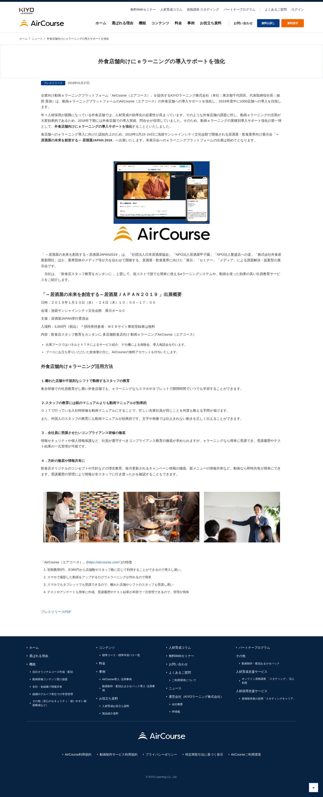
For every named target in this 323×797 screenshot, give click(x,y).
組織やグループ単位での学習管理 (52, 694)
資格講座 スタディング (203, 9)
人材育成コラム (171, 9)
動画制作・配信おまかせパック (261, 663)
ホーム (100, 23)
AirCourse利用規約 (78, 754)
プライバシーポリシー (161, 754)
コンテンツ (160, 23)
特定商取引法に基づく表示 (204, 754)
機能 (142, 23)
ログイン (297, 9)
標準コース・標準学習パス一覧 (121, 655)
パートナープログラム (239, 9)
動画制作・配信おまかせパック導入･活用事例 (128, 688)
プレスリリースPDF (56, 612)
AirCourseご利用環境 (246, 754)
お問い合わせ (243, 23)
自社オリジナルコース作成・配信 (52, 671)
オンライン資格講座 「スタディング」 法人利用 (268, 680)
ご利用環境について (184, 680)
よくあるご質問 (276, 9)
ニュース (175, 688)
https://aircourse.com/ (103, 562)
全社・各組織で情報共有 (47, 686)
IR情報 (176, 711)
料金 (178, 23)
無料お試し (268, 23)
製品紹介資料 (110, 713)
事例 (190, 23)
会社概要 (177, 704)
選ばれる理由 (122, 23)
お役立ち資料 (210, 23)
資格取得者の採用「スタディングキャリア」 (269, 698)
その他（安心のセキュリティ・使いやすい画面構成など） (59, 703)
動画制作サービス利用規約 (119, 754)
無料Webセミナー (143, 9)
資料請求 (292, 23)
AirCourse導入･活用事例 (117, 679)
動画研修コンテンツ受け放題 (50, 679)
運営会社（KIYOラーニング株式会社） (196, 696)
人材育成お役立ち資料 (115, 706)
